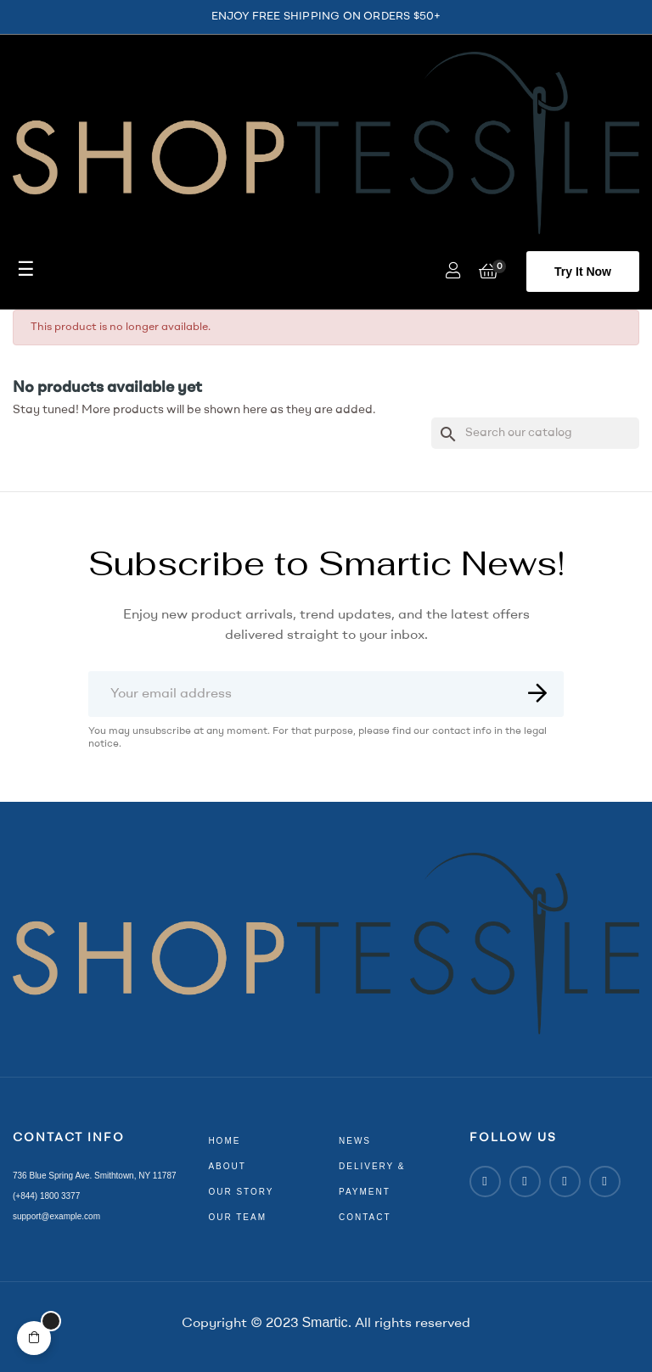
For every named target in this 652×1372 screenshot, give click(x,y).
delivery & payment (372, 1179)
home (224, 1140)
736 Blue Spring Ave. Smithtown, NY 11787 (95, 1175)
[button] (582, 271)
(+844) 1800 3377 (46, 1196)
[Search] (535, 433)
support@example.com (56, 1216)
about (226, 1166)
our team (237, 1217)
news (355, 1140)
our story (240, 1191)
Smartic (324, 1322)
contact (365, 1217)
